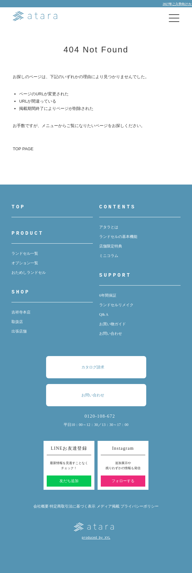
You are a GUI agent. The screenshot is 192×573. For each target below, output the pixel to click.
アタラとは (108, 227)
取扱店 (17, 322)
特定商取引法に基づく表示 (72, 506)
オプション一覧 (24, 263)
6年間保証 (107, 295)
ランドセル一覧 (24, 253)
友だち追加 (69, 481)
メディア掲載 (108, 506)
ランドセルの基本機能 (118, 236)
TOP (18, 207)
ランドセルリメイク (116, 305)
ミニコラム (108, 255)
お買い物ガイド (112, 324)
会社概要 (41, 506)
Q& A (103, 314)
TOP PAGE (23, 148)
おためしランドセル (28, 272)
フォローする (123, 481)
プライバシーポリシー (139, 506)
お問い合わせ (110, 333)
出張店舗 (19, 331)
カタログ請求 (99, 367)
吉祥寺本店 (21, 312)
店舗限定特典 (110, 246)
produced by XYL (96, 538)
